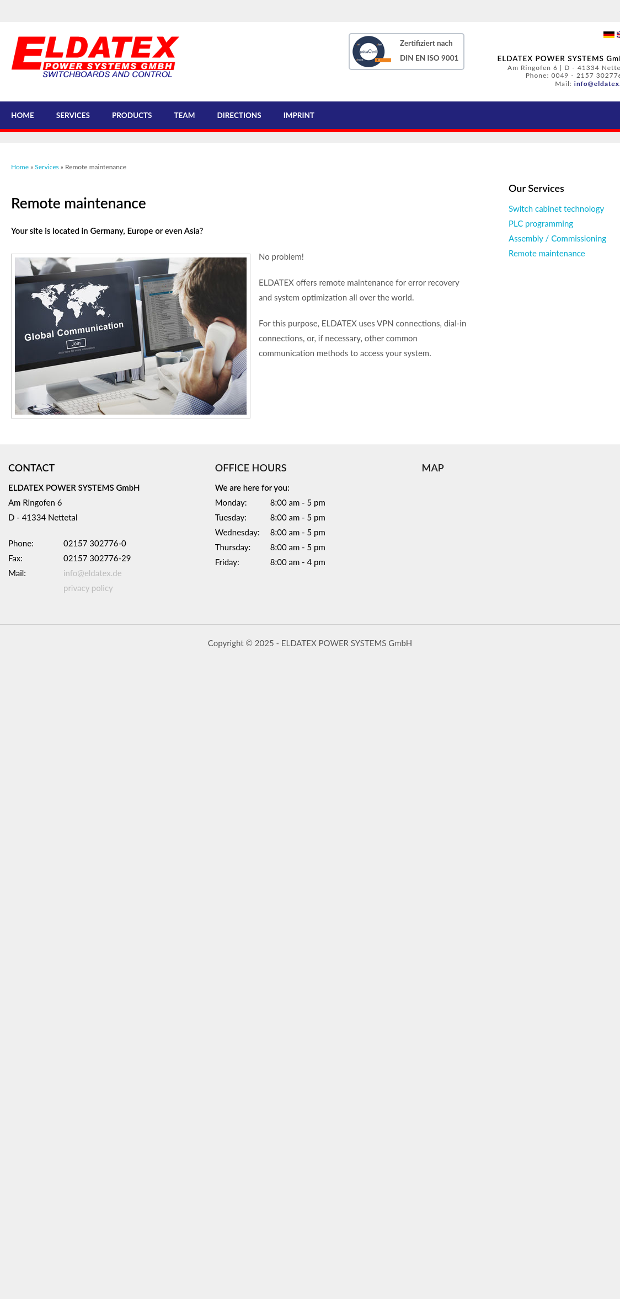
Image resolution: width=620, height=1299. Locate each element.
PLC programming (541, 223)
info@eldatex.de (92, 573)
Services (73, 115)
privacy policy (88, 588)
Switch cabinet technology (556, 208)
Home (22, 115)
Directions (239, 115)
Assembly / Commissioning (557, 238)
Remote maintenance (547, 253)
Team (184, 115)
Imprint (299, 115)
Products (132, 115)
